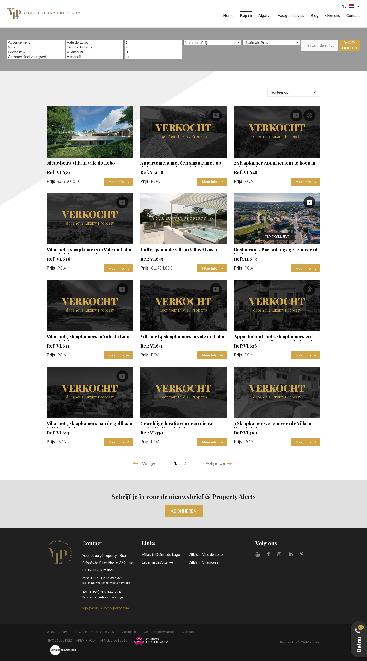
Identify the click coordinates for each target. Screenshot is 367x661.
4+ (153, 56)
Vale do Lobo (94, 42)
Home (228, 15)
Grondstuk (36, 51)
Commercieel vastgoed (36, 56)
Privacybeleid (127, 632)
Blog (315, 15)
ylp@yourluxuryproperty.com (105, 608)
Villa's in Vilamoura (204, 562)
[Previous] (145, 463)
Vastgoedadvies (291, 15)
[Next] (219, 463)
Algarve (264, 15)
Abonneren (184, 511)
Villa (36, 47)
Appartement (36, 42)
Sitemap (188, 632)
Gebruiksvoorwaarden (159, 632)
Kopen (246, 15)
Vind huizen (349, 45)
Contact (353, 15)
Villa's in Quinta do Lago (161, 554)
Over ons (332, 15)
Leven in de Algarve (157, 562)
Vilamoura (94, 51)
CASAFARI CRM (309, 642)
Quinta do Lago (94, 47)
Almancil (94, 56)
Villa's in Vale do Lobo (206, 554)
